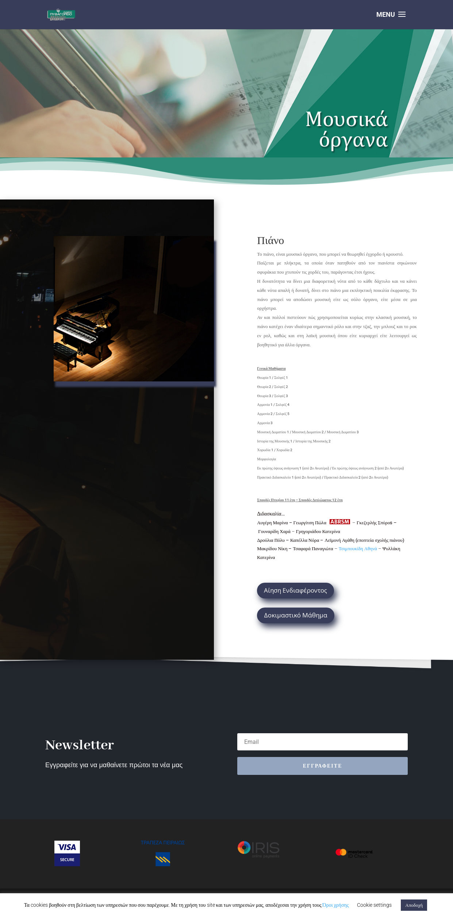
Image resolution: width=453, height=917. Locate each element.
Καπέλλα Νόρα (304, 540)
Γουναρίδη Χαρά (274, 531)
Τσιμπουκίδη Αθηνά (358, 548)
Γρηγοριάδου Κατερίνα (318, 531)
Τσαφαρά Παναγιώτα (313, 548)
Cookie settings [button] (374, 905)
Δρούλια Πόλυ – (273, 540)
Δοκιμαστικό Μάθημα (295, 615)
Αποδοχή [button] (414, 905)
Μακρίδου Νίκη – (275, 548)
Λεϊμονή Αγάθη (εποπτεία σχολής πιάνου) (364, 540)
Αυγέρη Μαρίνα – (275, 522)
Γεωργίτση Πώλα (310, 522)
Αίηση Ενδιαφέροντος (295, 590)
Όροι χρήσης (336, 905)
